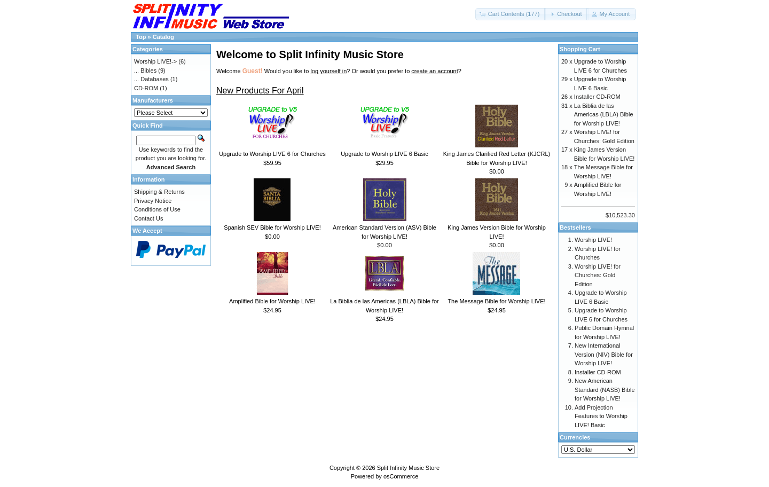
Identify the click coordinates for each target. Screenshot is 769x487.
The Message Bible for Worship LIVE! (496, 301)
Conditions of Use (157, 209)
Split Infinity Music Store (408, 468)
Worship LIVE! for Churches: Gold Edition (598, 275)
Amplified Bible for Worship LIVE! (272, 301)
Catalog (163, 37)
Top (141, 37)
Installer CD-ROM (597, 96)
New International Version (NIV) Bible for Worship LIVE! (604, 354)
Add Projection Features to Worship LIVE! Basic (601, 416)
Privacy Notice (152, 201)
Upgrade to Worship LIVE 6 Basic (384, 154)
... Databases (151, 79)
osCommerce (400, 476)
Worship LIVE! (593, 240)
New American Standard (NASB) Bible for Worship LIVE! (605, 390)
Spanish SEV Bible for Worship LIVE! (272, 227)
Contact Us (148, 218)
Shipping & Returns (159, 191)
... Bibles (145, 70)
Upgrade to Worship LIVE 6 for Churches (272, 154)
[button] (510, 14)
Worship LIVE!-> (155, 61)
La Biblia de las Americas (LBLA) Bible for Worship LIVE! (603, 115)
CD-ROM (146, 88)
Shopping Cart (580, 49)
